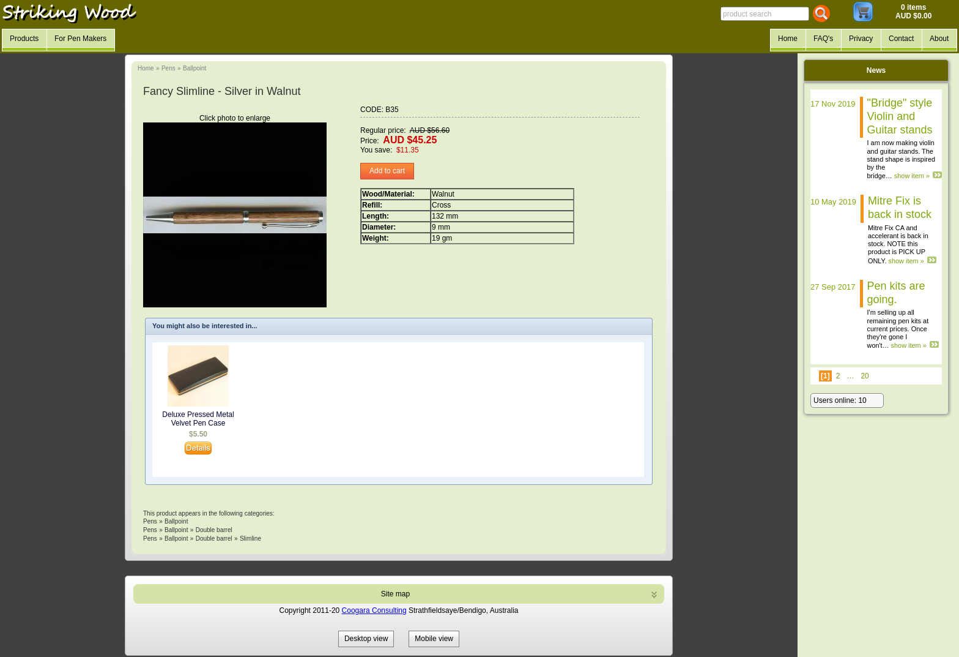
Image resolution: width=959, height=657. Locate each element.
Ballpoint (194, 68)
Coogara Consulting (374, 610)
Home (146, 68)
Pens (168, 68)
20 (864, 376)
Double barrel (214, 530)
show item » (912, 175)
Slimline (250, 538)
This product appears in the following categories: (209, 513)
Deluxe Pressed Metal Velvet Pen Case (198, 418)
